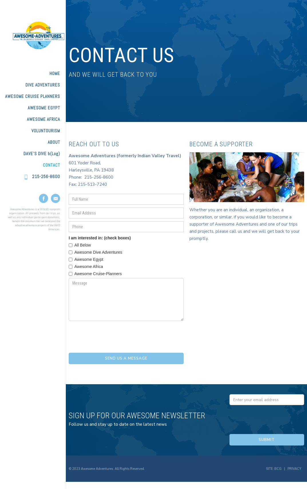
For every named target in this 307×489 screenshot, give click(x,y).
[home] (33, 35)
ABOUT (54, 142)
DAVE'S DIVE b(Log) (41, 153)
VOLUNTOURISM (45, 130)
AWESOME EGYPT (44, 108)
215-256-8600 (46, 176)
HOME (54, 73)
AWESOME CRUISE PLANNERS (32, 96)
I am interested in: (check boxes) (100, 238)
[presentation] (112, 335)
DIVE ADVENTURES (42, 85)
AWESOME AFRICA (43, 119)
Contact (51, 165)
